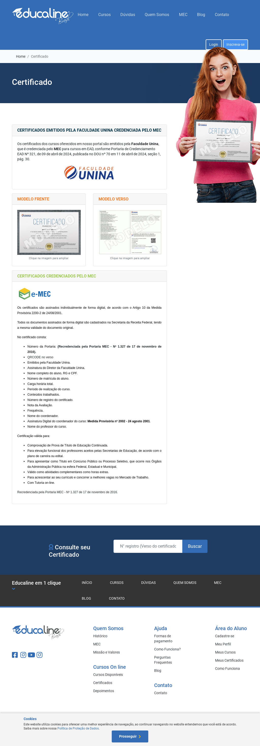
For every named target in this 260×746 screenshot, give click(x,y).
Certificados (102, 683)
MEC (183, 14)
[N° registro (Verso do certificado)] (148, 546)
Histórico (100, 636)
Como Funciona (227, 668)
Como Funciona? (167, 649)
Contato (222, 14)
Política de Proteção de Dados (78, 728)
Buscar (195, 546)
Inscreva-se (235, 44)
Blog (201, 14)
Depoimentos (103, 691)
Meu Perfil (223, 644)
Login (213, 44)
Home (83, 14)
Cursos (104, 14)
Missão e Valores (106, 652)
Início (87, 583)
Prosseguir (130, 736)
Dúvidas (127, 14)
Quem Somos (157, 14)
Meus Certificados (229, 660)
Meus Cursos (225, 652)
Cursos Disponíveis (108, 675)
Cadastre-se (224, 636)
